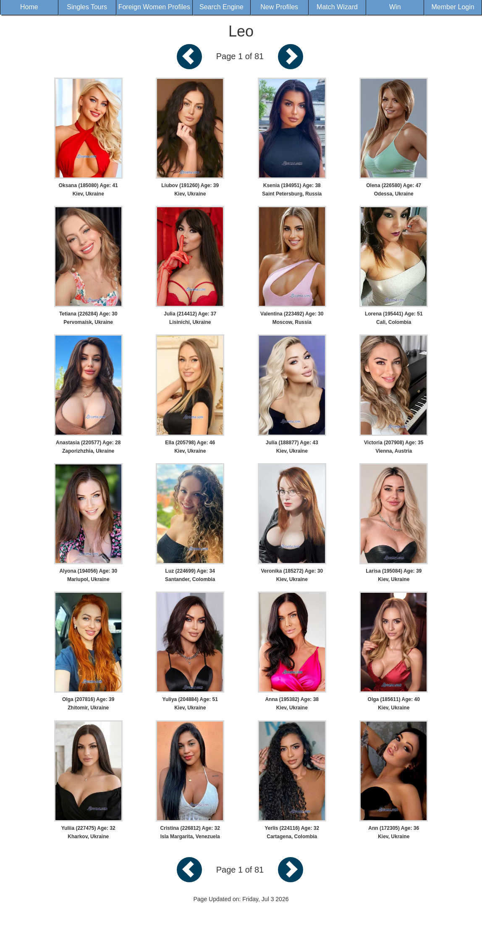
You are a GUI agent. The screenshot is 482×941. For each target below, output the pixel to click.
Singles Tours (87, 6)
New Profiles (279, 6)
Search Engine (221, 6)
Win (395, 6)
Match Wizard (337, 6)
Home (29, 6)
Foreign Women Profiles (154, 6)
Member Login (452, 6)
